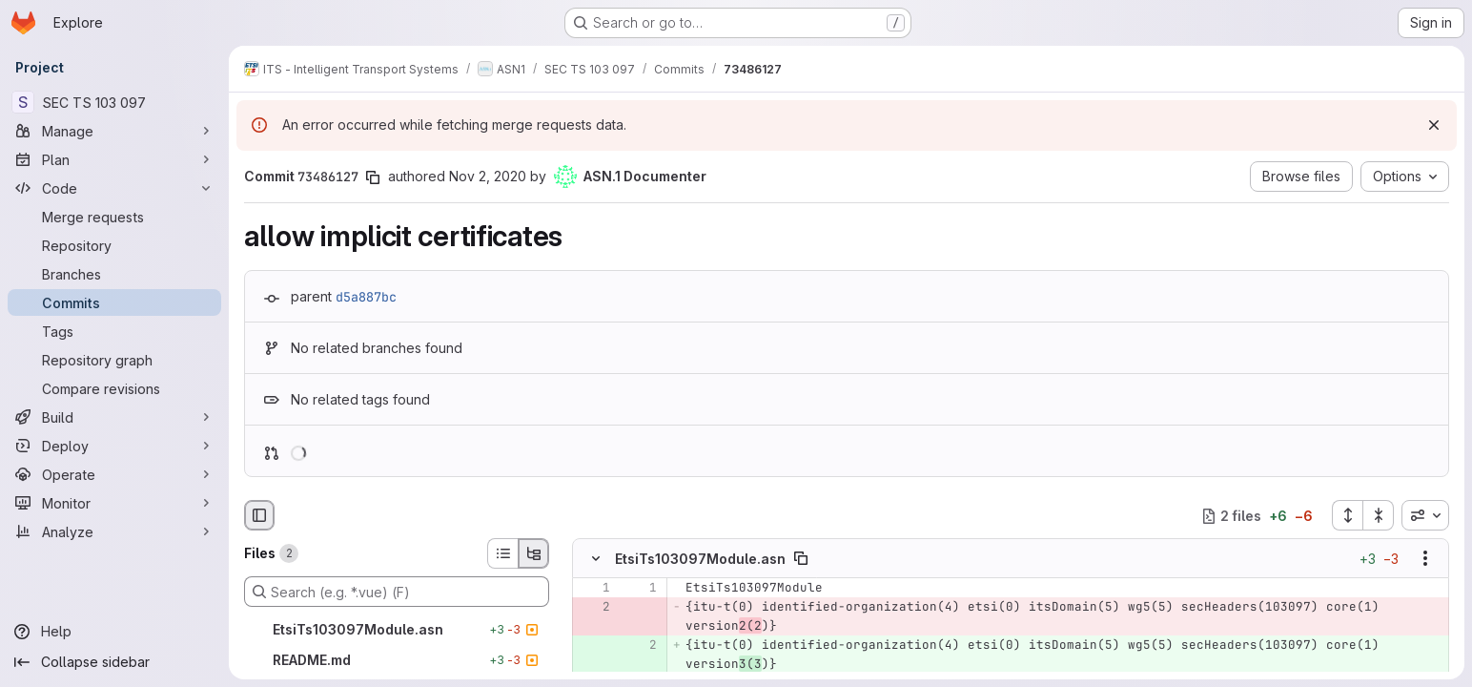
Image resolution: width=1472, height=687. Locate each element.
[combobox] (1425, 515)
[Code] (114, 188)
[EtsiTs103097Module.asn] (396, 629)
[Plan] (114, 159)
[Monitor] (114, 502)
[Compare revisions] (114, 388)
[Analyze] (114, 531)
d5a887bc (366, 296)
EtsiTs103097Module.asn (700, 559)
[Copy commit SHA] (372, 177)
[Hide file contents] (595, 559)
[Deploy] (114, 445)
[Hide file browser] (259, 515)
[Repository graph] (114, 359)
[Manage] (114, 130)
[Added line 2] (640, 646)
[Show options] (1425, 559)
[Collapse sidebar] (114, 662)
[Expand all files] (1347, 515)
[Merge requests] (114, 216)
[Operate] (114, 474)
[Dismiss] (1433, 125)
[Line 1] (594, 588)
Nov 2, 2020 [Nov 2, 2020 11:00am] (487, 176)
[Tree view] (534, 553)
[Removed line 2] (594, 607)
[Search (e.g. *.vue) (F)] (396, 591)
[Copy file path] (800, 559)
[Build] (114, 417)
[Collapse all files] (1378, 515)
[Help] (114, 631)
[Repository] (114, 245)
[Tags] (114, 331)
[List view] (502, 553)
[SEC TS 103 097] (114, 102)
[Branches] (114, 273)
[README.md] (396, 660)
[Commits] (114, 302)
